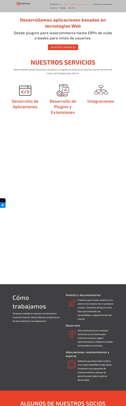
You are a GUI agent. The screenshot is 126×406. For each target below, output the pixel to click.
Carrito (71, 8)
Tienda (63, 8)
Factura (53, 8)
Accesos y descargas (103, 4)
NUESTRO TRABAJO (63, 47)
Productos (54, 4)
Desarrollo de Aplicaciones (76, 4)
